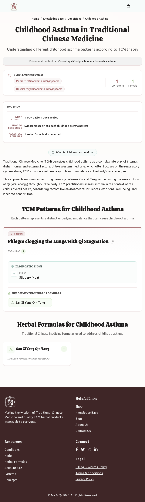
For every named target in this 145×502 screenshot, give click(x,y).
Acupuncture (13, 467)
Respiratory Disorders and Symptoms (39, 89)
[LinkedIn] (96, 449)
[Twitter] (83, 449)
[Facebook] (77, 449)
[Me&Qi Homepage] (14, 7)
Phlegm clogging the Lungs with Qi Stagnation (61, 241)
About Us (82, 424)
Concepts (11, 480)
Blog (79, 418)
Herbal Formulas (16, 461)
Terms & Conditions (89, 473)
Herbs (8, 455)
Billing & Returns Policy (91, 467)
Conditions (12, 449)
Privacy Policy (85, 479)
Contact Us (83, 430)
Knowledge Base (87, 412)
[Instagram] (89, 449)
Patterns (10, 474)
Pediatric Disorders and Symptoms (37, 81)
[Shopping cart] (128, 6)
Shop (79, 406)
